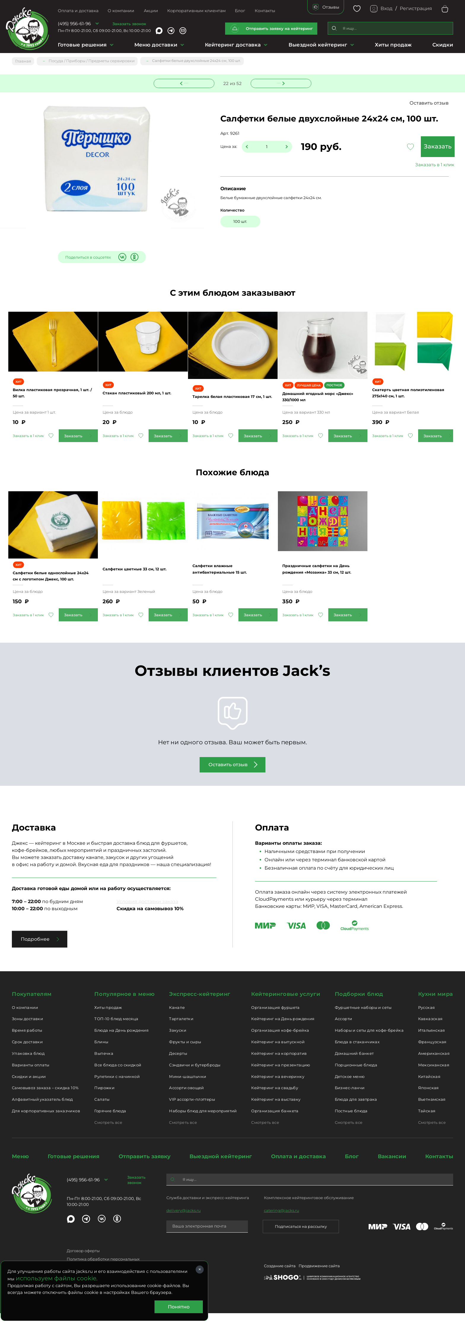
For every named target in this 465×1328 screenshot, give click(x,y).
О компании (121, 10)
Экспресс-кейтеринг (199, 1009)
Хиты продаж (393, 45)
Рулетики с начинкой (116, 1091)
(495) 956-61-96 (74, 23)
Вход (386, 8)
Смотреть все (108, 1137)
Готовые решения (82, 45)
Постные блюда (351, 1125)
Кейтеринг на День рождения (282, 1033)
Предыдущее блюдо (188, 82)
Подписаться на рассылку (301, 1241)
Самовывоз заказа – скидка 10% (45, 1102)
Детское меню (350, 1091)
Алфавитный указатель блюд (42, 1114)
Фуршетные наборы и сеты (363, 1022)
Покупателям (32, 1009)
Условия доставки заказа (147, 916)
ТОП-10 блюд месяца (116, 1033)
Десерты (178, 1068)
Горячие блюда (110, 1125)
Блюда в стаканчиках (357, 1056)
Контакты (265, 10)
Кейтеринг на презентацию (280, 1079)
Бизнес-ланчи (350, 1102)
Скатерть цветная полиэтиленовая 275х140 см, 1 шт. (412, 401)
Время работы (27, 1045)
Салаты (101, 1114)
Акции (151, 10)
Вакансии (392, 1171)
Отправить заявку (145, 1171)
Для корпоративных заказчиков (46, 1125)
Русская (426, 1022)
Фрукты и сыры (185, 1056)
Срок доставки (27, 1056)
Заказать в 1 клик (408, 165)
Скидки (442, 45)
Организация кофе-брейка (280, 1045)
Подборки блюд (359, 1009)
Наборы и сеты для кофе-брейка (369, 1045)
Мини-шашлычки (187, 1091)
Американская (434, 1068)
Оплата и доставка (78, 10)
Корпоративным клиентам (196, 10)
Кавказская (430, 1033)
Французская (432, 1056)
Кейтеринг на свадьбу (274, 1102)
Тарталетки (181, 1033)
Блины (101, 1056)
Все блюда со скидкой (117, 1079)
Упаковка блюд (28, 1068)
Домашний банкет (354, 1068)
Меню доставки (155, 45)
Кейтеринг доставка (233, 45)
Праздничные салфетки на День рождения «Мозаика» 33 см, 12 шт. (321, 584)
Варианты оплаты (31, 1079)
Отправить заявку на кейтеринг (279, 28)
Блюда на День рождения (121, 1045)
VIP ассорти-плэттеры (192, 1114)
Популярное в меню (124, 1009)
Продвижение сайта (319, 1282)
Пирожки (104, 1102)
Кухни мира (435, 1009)
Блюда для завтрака (356, 1114)
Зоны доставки (27, 1033)
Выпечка (103, 1068)
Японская (428, 1102)
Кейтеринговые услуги (285, 1009)
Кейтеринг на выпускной (278, 1056)
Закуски (177, 1045)
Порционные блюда (356, 1079)
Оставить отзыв (429, 103)
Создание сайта (280, 1282)
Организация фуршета (275, 1022)
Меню (20, 1171)
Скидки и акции (29, 1091)
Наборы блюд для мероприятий (203, 1125)
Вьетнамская (432, 1114)
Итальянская (431, 1045)
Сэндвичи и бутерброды (194, 1079)
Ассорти (343, 1033)
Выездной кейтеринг (318, 45)
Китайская (429, 1091)
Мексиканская (434, 1079)
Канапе (177, 1022)
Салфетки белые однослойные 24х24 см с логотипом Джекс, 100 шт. (50, 587)
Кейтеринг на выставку (275, 1114)
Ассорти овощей (186, 1102)
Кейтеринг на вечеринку (277, 1091)
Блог (240, 10)
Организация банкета (274, 1125)
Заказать (409, 147)
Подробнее (35, 954)
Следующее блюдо (277, 82)
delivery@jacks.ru (183, 1225)
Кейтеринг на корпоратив (279, 1068)
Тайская (427, 1125)
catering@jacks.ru (281, 1225)
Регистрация (416, 8)
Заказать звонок (129, 23)
